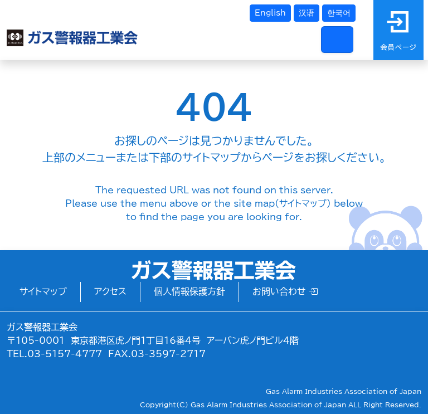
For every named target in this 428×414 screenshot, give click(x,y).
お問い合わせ (285, 291)
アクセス (110, 291)
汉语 (306, 13)
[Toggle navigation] (337, 39)
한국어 (339, 13)
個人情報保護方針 (189, 291)
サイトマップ (43, 291)
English (270, 13)
